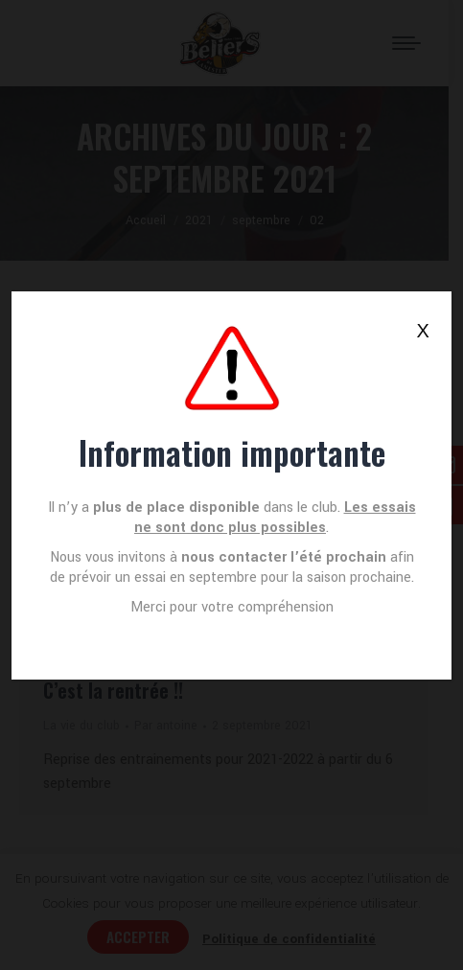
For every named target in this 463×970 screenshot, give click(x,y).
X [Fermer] (423, 330)
